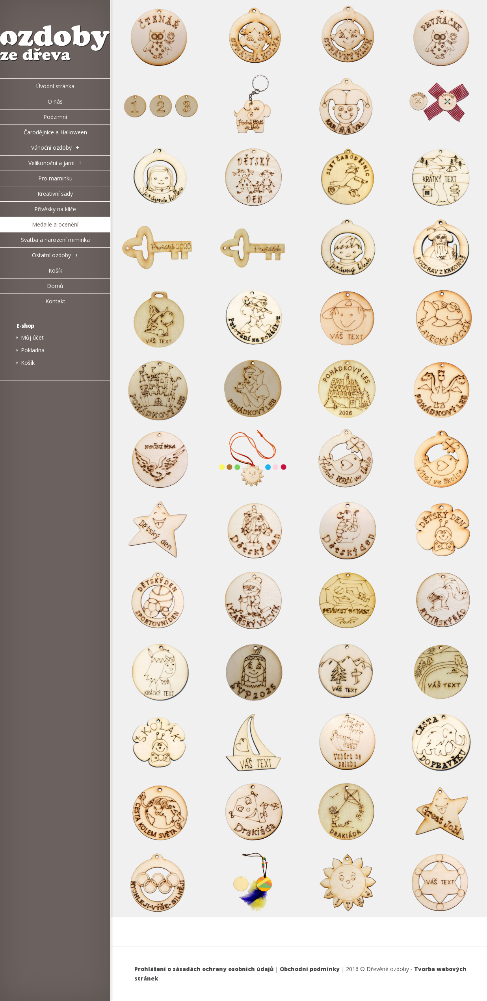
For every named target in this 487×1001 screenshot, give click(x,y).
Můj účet (32, 337)
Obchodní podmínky (310, 969)
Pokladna (33, 350)
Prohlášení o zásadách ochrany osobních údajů (203, 969)
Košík (28, 362)
